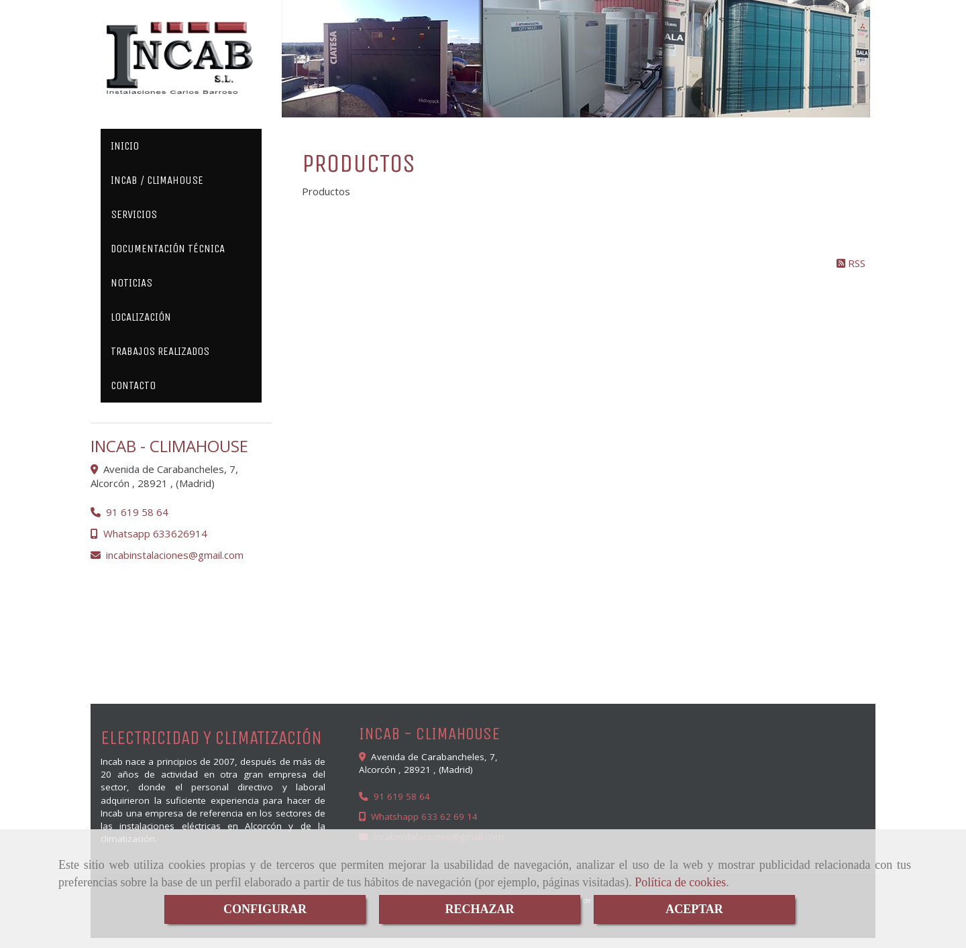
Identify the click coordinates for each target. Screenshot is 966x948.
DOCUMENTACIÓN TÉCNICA (168, 249)
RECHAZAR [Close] (479, 909)
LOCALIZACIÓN (141, 317)
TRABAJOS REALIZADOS (160, 351)
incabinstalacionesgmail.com (175, 555)
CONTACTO (133, 385)
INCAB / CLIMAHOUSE (157, 180)
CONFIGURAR (265, 909)
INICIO (125, 146)
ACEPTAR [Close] (694, 909)
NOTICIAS (131, 283)
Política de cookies (680, 882)
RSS (851, 263)
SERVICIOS (134, 214)
